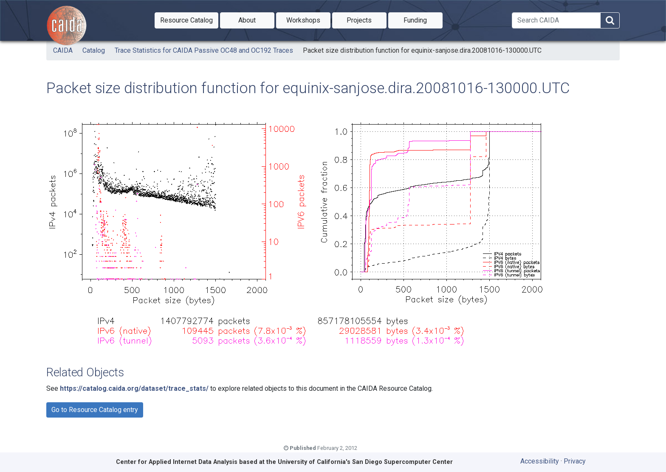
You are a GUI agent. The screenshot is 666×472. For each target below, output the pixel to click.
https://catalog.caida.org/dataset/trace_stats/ (134, 388)
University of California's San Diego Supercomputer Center (365, 462)
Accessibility (539, 461)
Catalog (93, 50)
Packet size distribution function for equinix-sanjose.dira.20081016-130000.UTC (422, 50)
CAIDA (63, 50)
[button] (186, 20)
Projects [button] (367, 19)
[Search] (556, 20)
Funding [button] (423, 19)
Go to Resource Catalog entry (94, 410)
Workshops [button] (308, 19)
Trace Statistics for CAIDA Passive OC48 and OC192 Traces (204, 50)
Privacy (575, 461)
